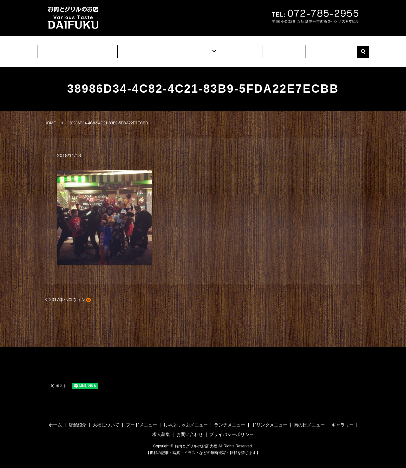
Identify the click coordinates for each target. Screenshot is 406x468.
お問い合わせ (324, 49)
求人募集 (278, 49)
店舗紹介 (100, 49)
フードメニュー (141, 419)
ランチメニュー (229, 419)
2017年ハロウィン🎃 (70, 293)
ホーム (62, 49)
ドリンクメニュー (269, 419)
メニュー (192, 49)
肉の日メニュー (309, 419)
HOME (50, 117)
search (355, 49)
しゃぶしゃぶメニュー (185, 419)
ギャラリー (235, 49)
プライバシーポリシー (231, 428)
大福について (146, 49)
